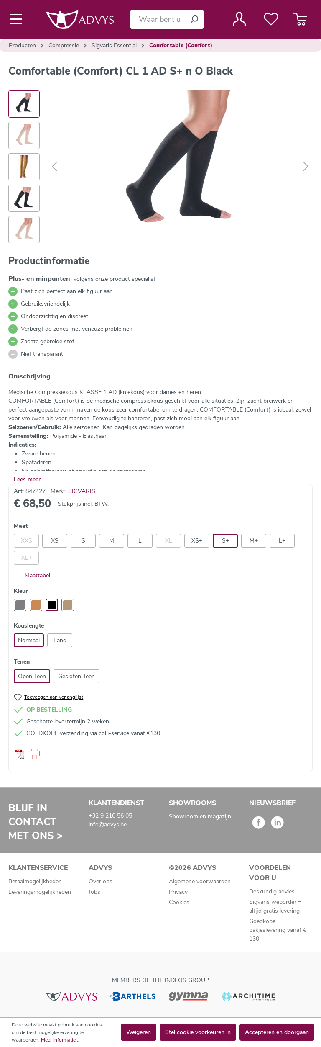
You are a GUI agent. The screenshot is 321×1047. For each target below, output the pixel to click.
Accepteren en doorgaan (277, 1032)
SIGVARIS (81, 491)
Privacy (178, 892)
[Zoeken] (194, 19)
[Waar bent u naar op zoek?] (157, 19)
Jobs (94, 892)
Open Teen (32, 676)
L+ (282, 541)
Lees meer (27, 480)
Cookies (179, 902)
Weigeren (138, 1032)
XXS (26, 541)
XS (55, 541)
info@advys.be (108, 824)
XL (168, 541)
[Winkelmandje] (300, 19)
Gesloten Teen (76, 676)
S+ (225, 541)
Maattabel (32, 575)
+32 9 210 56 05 (110, 816)
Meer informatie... (60, 1040)
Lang (60, 640)
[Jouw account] (239, 19)
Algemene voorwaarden (200, 881)
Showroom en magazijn (200, 817)
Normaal (29, 640)
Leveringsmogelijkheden (39, 892)
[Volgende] (306, 166)
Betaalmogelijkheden (35, 881)
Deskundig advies (272, 891)
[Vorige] (54, 166)
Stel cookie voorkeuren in (198, 1032)
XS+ (196, 541)
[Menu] (18, 19)
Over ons (100, 881)
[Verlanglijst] (271, 19)
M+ (254, 541)
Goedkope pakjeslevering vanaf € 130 (277, 930)
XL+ (26, 558)
